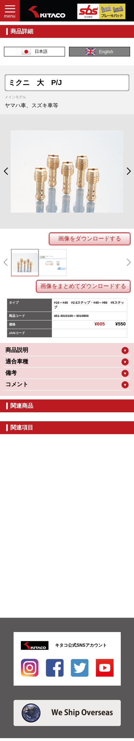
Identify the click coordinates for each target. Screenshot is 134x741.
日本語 (34, 51)
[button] (5, 171)
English (99, 51)
